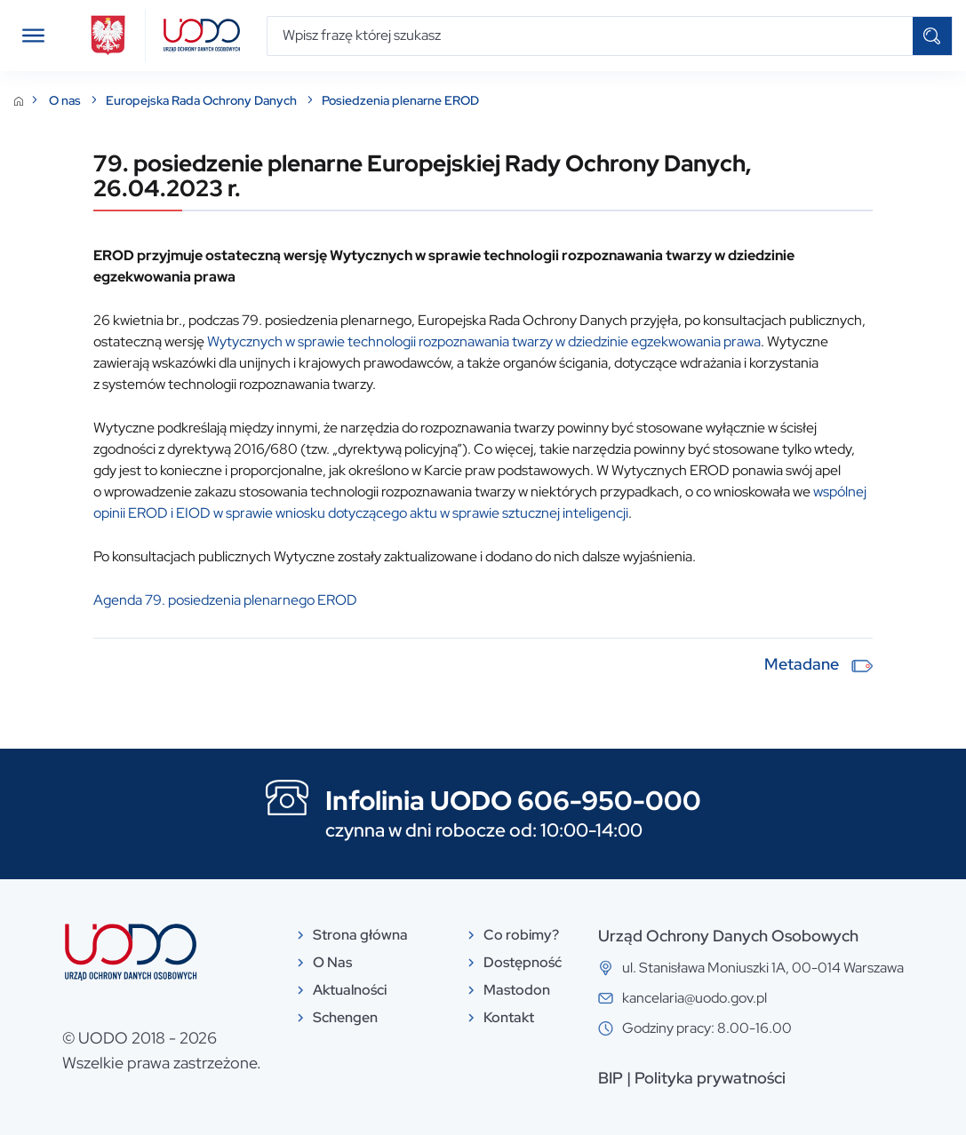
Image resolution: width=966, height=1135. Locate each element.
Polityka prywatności (710, 1078)
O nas (66, 100)
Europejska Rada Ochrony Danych (202, 100)
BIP (610, 1078)
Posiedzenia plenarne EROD (400, 100)
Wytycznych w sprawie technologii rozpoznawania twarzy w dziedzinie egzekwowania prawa (484, 341)
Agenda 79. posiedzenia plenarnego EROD (225, 600)
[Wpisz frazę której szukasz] (590, 36)
